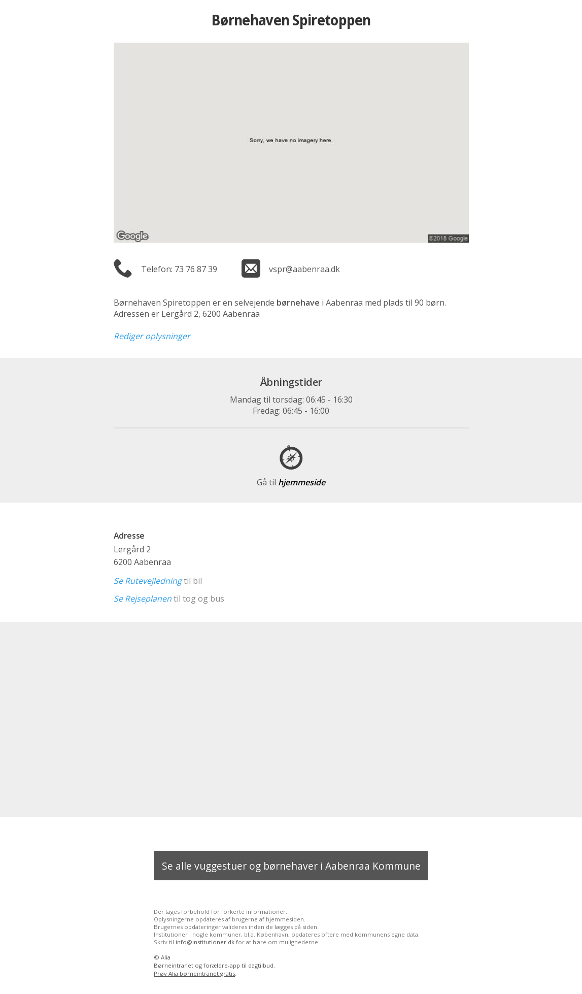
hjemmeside (291, 482)
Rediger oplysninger (152, 336)
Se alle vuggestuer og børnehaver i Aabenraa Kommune (291, 866)
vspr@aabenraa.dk (304, 269)
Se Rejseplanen (143, 598)
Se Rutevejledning (148, 580)
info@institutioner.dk (205, 942)
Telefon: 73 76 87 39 (179, 269)
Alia (165, 957)
